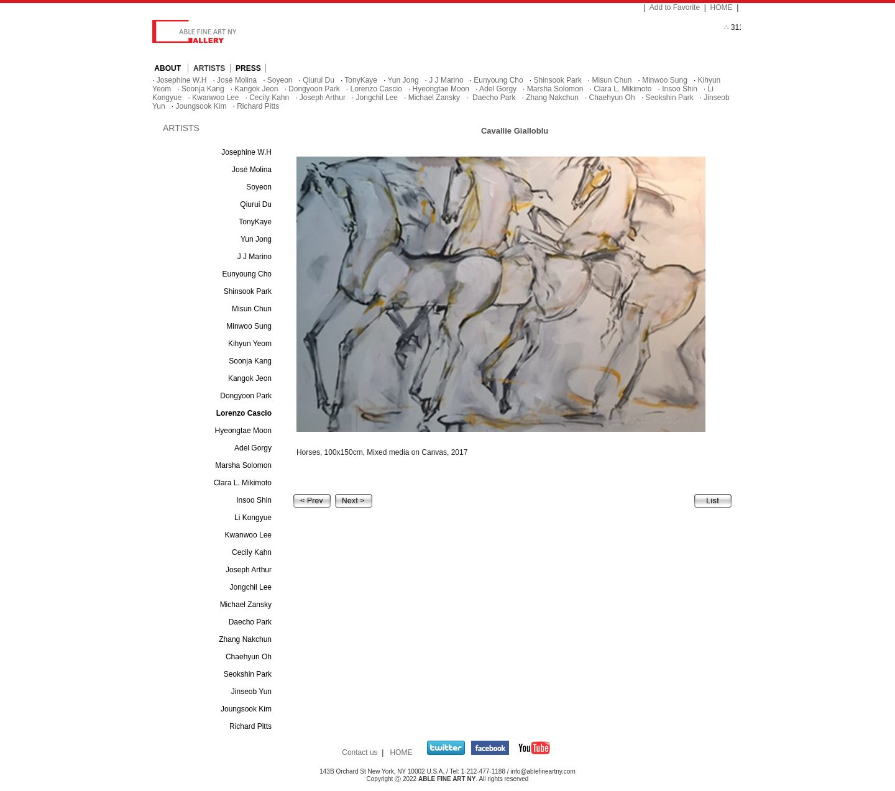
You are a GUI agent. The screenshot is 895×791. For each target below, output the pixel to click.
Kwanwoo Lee (215, 97)
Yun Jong (403, 80)
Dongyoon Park (314, 89)
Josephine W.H (182, 80)
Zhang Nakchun (552, 97)
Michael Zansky (434, 97)
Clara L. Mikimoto (622, 89)
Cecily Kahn (269, 97)
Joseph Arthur (323, 97)
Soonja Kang (202, 89)
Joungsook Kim (200, 106)
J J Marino (446, 80)
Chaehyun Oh (612, 97)
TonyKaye (360, 80)
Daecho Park (493, 97)
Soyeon (280, 80)
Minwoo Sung (664, 80)
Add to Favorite (674, 7)
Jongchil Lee (377, 97)
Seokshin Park (669, 97)
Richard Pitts (258, 106)
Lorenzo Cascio (376, 89)
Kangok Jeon (256, 89)
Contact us (359, 752)
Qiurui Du (318, 80)
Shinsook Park (557, 80)
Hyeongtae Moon (441, 89)
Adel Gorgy (497, 89)
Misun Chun (611, 80)
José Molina (237, 80)
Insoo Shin (679, 89)
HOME (721, 7)
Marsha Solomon (555, 89)
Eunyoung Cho (498, 80)
